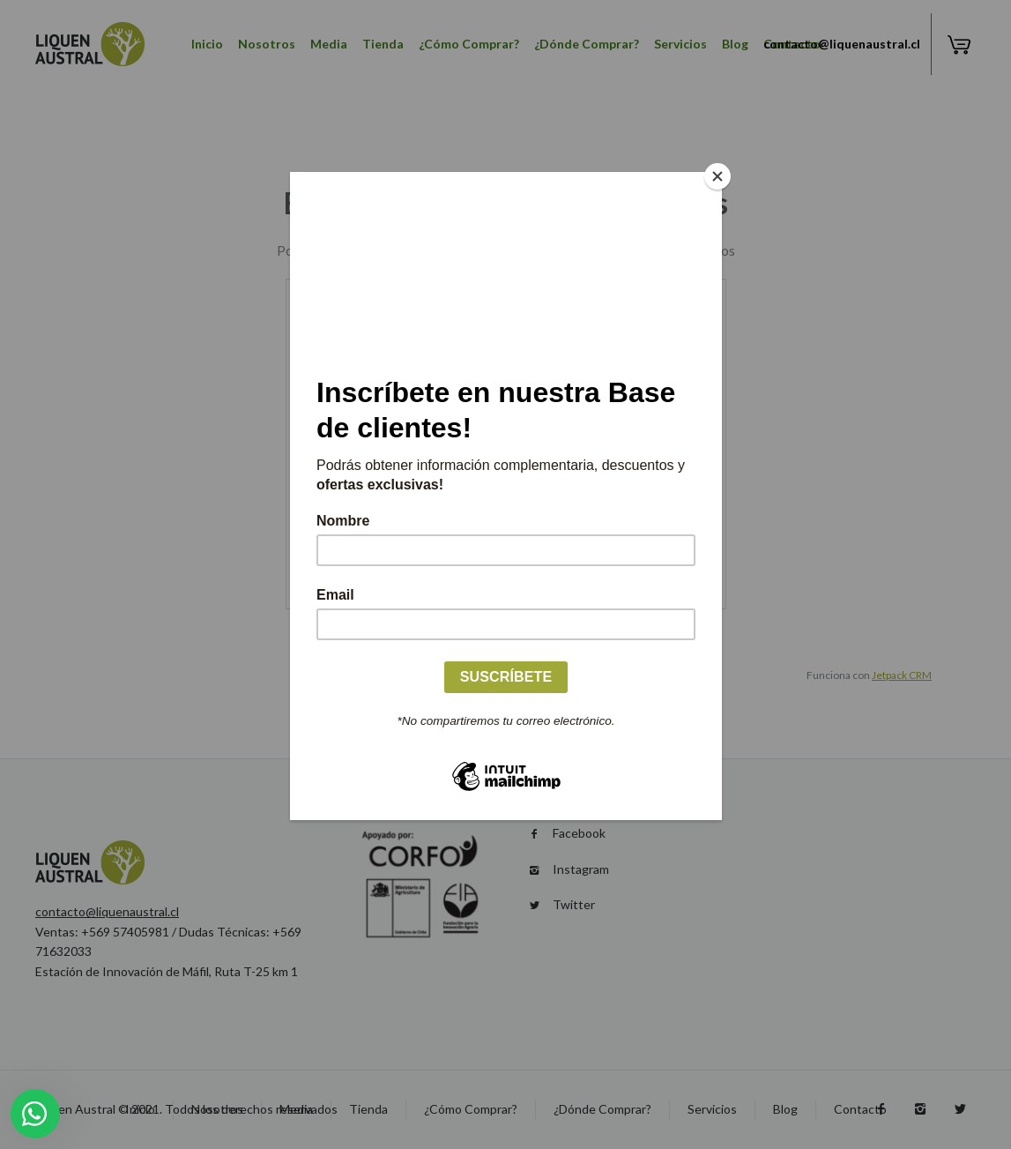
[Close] (717, 176)
